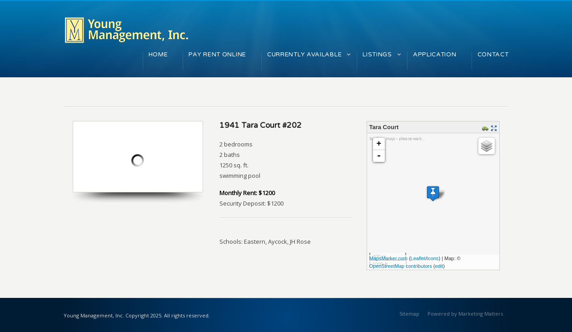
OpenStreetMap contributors (400, 266)
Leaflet (418, 258)
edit (439, 266)
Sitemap (409, 313)
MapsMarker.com (388, 258)
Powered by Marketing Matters (465, 313)
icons (433, 258)
